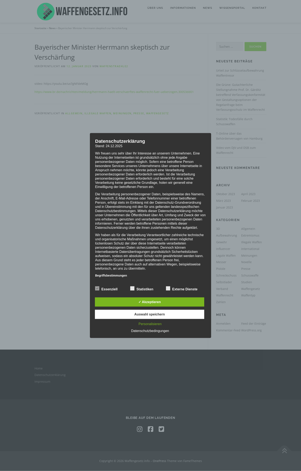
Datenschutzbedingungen (150, 331)
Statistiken (141, 288)
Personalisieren (150, 324)
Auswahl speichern (149, 314)
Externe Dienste (182, 288)
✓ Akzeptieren (149, 302)
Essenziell (106, 288)
